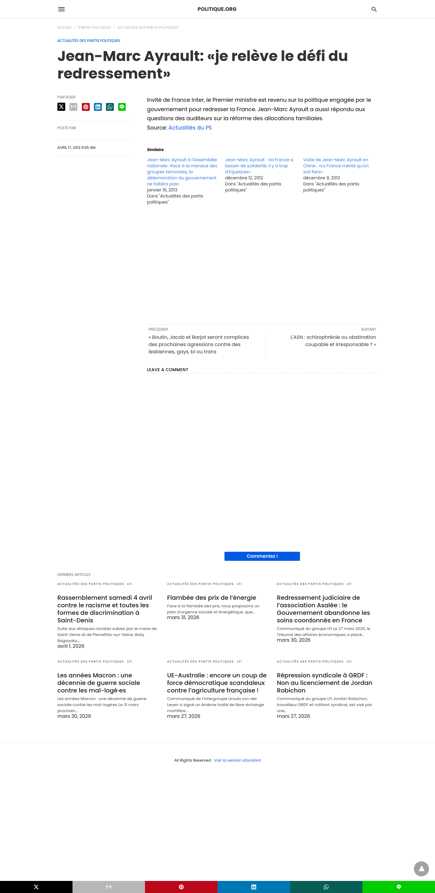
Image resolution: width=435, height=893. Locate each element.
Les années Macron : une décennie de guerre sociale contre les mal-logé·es (98, 683)
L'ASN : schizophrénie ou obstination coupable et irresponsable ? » (333, 341)
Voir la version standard (237, 760)
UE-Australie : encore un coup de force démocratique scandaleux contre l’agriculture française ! (216, 683)
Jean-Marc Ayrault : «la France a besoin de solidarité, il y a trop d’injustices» (259, 166)
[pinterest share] (86, 107)
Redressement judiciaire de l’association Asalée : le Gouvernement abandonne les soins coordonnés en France (323, 609)
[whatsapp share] (110, 107)
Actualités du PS (190, 127)
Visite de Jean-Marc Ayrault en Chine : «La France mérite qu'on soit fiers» (336, 166)
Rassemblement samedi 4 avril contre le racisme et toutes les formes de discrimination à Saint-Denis (104, 609)
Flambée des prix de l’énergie (211, 597)
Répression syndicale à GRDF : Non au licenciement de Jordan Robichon (324, 683)
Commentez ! (262, 556)
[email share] (73, 107)
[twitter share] (61, 107)
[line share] (122, 107)
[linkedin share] (98, 107)
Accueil (64, 27)
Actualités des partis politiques (148, 27)
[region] (262, 264)
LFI (129, 584)
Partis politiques (95, 27)
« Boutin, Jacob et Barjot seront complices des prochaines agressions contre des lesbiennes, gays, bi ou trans (199, 344)
